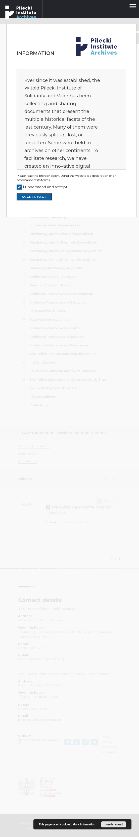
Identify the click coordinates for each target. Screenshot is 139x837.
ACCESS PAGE (34, 197)
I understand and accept (45, 187)
